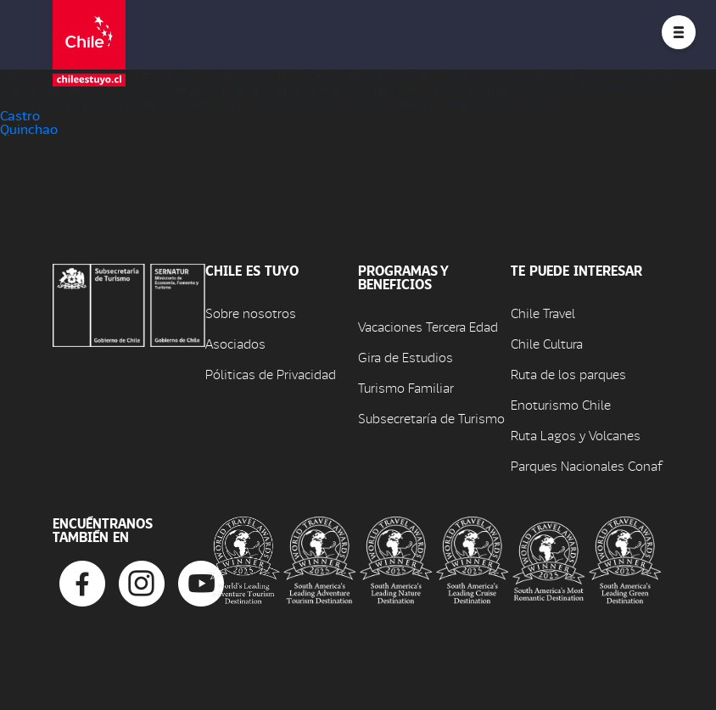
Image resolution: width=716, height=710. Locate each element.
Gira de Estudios (405, 357)
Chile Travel (543, 312)
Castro (20, 115)
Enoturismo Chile (561, 404)
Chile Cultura (547, 343)
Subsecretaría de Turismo (431, 418)
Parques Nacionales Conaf (586, 465)
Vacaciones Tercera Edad (428, 326)
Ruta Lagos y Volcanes (575, 435)
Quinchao (29, 128)
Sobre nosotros (250, 312)
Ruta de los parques (568, 374)
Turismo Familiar (406, 387)
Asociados (235, 343)
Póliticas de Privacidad (270, 374)
